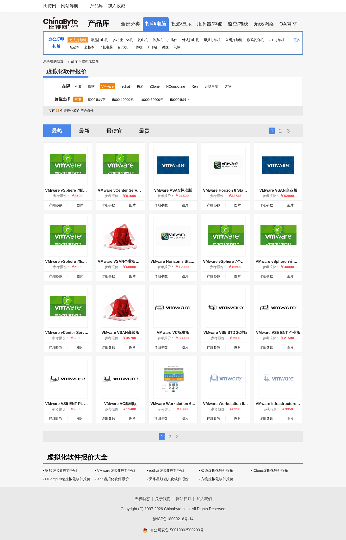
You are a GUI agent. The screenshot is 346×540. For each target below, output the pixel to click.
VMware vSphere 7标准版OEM (72, 261)
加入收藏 (116, 5)
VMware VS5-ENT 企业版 (278, 333)
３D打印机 (276, 40)
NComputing (175, 86)
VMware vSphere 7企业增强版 (282, 261)
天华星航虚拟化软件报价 (169, 479)
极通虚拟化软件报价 (217, 470)
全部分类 (130, 23)
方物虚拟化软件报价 (217, 479)
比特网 (49, 5)
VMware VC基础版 (120, 404)
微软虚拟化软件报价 (61, 470)
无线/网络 (263, 23)
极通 (140, 86)
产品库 (96, 5)
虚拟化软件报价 (66, 71)
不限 (77, 86)
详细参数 (55, 205)
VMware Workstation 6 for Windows (183, 404)
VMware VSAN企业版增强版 (122, 261)
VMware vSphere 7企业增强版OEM (234, 261)
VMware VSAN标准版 (173, 190)
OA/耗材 (288, 23)
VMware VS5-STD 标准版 (226, 333)
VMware (107, 86)
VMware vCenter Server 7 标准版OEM (79, 333)
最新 (84, 131)
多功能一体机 (123, 40)
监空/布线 (238, 23)
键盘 (165, 47)
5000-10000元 (123, 100)
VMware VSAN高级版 (120, 333)
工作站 (152, 47)
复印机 (143, 40)
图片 (79, 205)
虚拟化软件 (90, 61)
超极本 (89, 47)
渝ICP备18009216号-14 (173, 519)
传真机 (158, 40)
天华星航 (211, 86)
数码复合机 (255, 40)
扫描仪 (172, 40)
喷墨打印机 (99, 40)
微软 (91, 86)
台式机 (122, 47)
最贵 (144, 131)
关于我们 (163, 499)
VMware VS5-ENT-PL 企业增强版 (74, 404)
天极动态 (142, 499)
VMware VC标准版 (173, 333)
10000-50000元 (152, 100)
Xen (195, 86)
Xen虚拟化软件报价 (113, 479)
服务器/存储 (209, 23)
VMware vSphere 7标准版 (68, 190)
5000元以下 (96, 100)
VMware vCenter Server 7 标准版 (127, 190)
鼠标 (176, 47)
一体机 (137, 47)
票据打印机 (212, 40)
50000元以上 (180, 100)
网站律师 (183, 499)
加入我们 (204, 499)
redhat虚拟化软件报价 (167, 470)
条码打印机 (233, 40)
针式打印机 (190, 40)
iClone (155, 86)
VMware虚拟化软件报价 (116, 470)
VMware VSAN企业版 (278, 190)
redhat (125, 86)
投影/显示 (181, 23)
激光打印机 (77, 40)
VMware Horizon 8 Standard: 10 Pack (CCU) (243, 190)
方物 (228, 86)
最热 (57, 131)
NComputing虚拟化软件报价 (67, 479)
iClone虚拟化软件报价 (270, 470)
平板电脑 (106, 47)
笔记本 (74, 47)
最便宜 (114, 131)
